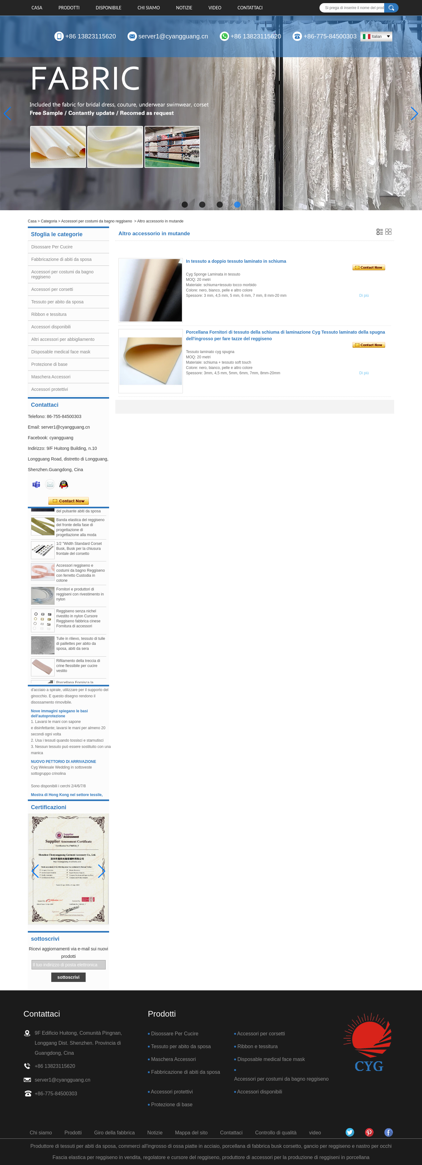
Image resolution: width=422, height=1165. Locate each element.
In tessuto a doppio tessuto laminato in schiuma (236, 261)
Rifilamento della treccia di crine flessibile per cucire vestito (78, 668)
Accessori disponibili (51, 326)
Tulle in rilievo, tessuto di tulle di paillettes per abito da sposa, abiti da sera (80, 646)
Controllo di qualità (276, 1132)
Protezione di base (49, 364)
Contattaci (250, 8)
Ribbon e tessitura (49, 314)
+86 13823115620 (90, 36)
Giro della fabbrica (114, 1132)
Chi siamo (149, 8)
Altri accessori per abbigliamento (62, 339)
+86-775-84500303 (330, 36)
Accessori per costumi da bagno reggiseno (96, 221)
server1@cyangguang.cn (173, 36)
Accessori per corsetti (52, 289)
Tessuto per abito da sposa (57, 301)
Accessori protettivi (49, 389)
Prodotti (68, 8)
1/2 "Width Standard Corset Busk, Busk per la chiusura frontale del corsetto (79, 551)
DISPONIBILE (109, 8)
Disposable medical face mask (60, 351)
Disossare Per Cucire (52, 246)
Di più (364, 295)
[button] (185, 205)
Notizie (184, 8)
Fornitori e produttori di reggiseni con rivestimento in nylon (80, 596)
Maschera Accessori (50, 376)
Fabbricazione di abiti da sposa (61, 259)
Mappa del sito (191, 1132)
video (214, 8)
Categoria (49, 221)
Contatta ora (68, 501)
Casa (37, 8)
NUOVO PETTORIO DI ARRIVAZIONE (63, 764)
